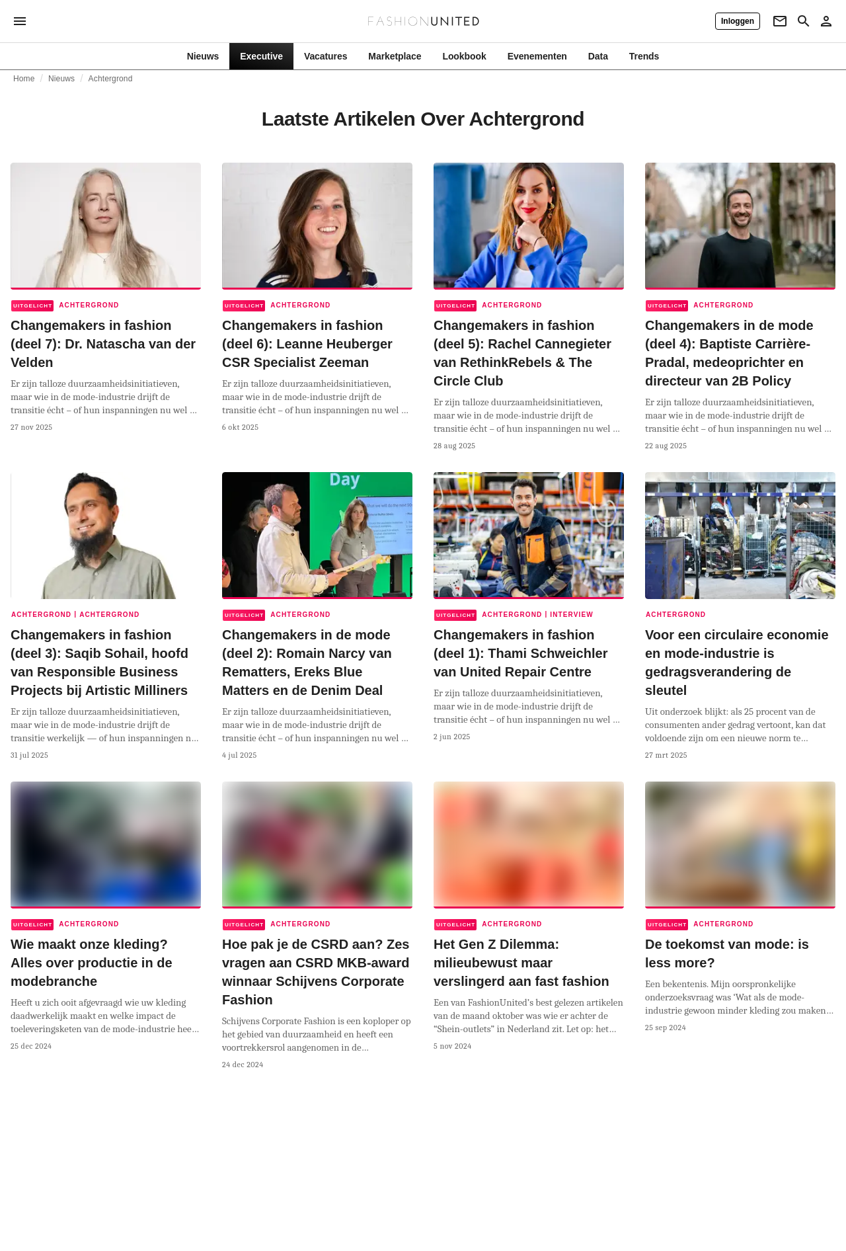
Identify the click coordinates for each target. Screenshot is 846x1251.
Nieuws (61, 78)
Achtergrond (111, 78)
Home (24, 78)
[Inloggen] (737, 21)
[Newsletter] (780, 21)
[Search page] (804, 21)
